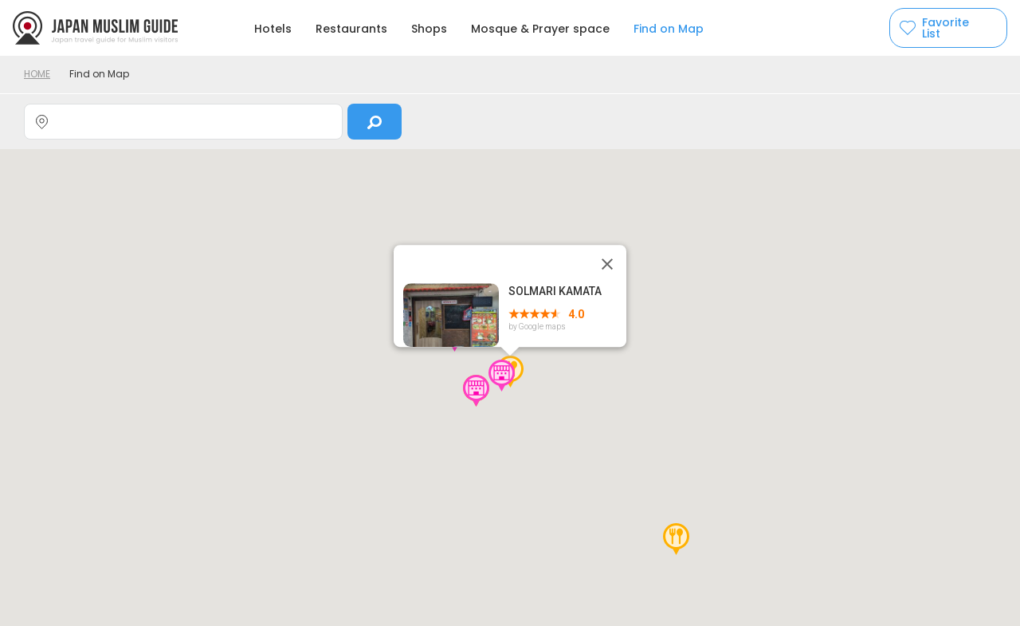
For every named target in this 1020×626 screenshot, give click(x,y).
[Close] (607, 264)
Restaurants (351, 29)
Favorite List (945, 27)
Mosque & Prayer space (540, 29)
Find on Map (669, 29)
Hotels (273, 29)
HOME (37, 74)
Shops (429, 29)
